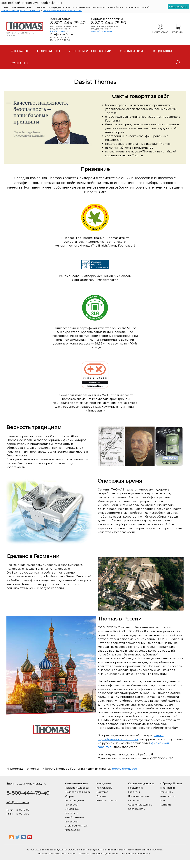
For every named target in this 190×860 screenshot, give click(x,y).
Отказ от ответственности (135, 853)
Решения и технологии (90, 51)
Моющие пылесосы (77, 787)
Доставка (102, 792)
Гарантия (134, 792)
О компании (131, 51)
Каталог (20, 51)
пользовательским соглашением (62, 10)
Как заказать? (105, 787)
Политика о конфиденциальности (98, 853)
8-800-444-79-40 (68, 22)
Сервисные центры (140, 804)
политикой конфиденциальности (20, 10)
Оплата (101, 796)
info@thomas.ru (59, 31)
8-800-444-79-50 (108, 22)
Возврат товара (106, 800)
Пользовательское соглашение (56, 853)
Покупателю (48, 51)
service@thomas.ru (101, 31)
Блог (163, 800)
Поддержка (161, 51)
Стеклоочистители (76, 825)
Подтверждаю (178, 6)
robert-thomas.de (124, 768)
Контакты (20, 63)
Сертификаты (136, 809)
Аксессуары (72, 830)
